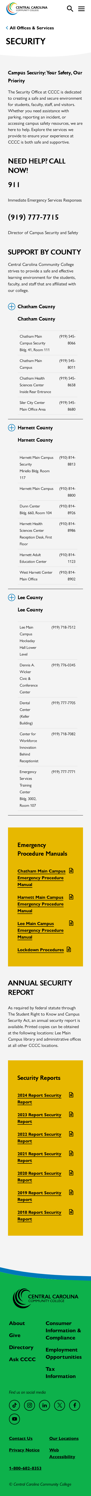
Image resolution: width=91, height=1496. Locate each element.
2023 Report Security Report (39, 1118)
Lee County (25, 597)
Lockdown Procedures (40, 949)
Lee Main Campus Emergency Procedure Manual (40, 930)
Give (14, 1335)
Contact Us (21, 1438)
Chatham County (31, 306)
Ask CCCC (22, 1359)
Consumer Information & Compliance (63, 1330)
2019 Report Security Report (39, 1196)
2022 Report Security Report (39, 1138)
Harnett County (30, 427)
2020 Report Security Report (39, 1177)
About (17, 1323)
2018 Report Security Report (39, 1216)
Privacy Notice (24, 1450)
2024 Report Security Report (39, 1099)
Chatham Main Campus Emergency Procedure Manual (41, 877)
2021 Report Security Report (39, 1157)
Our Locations (64, 1438)
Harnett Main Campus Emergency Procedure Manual (40, 904)
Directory (21, 1347)
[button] (81, 9)
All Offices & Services (32, 28)
